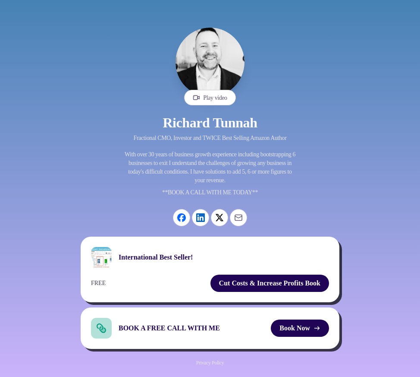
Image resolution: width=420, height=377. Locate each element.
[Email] (238, 217)
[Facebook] (181, 217)
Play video (210, 97)
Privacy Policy (210, 363)
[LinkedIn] (200, 217)
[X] (219, 217)
